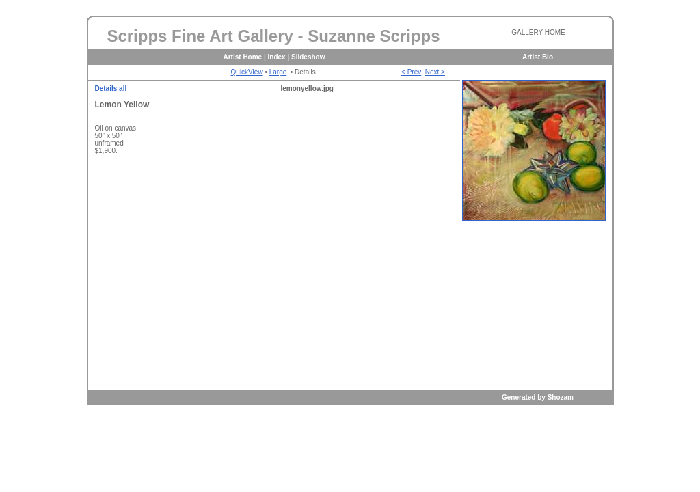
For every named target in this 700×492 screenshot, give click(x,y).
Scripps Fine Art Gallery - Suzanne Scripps (273, 36)
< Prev (411, 72)
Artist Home (243, 57)
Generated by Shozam (538, 397)
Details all (111, 88)
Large (278, 72)
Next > (435, 72)
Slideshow (308, 57)
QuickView (247, 72)
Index (277, 57)
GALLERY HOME (538, 32)
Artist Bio (537, 57)
